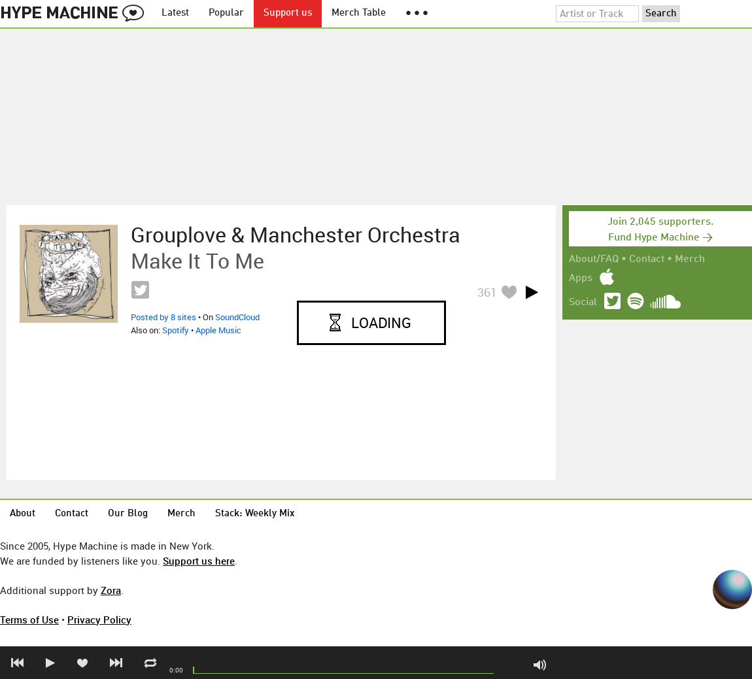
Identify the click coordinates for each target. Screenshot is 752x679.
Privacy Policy (99, 619)
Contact (646, 259)
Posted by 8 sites (163, 317)
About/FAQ (594, 259)
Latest (175, 13)
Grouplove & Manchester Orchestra (295, 235)
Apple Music (218, 330)
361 (487, 292)
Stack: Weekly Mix (255, 514)
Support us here (199, 560)
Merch (690, 259)
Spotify (175, 330)
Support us (288, 13)
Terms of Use (29, 619)
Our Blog (128, 514)
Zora (111, 590)
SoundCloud (237, 317)
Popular (226, 13)
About (22, 514)
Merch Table (359, 13)
